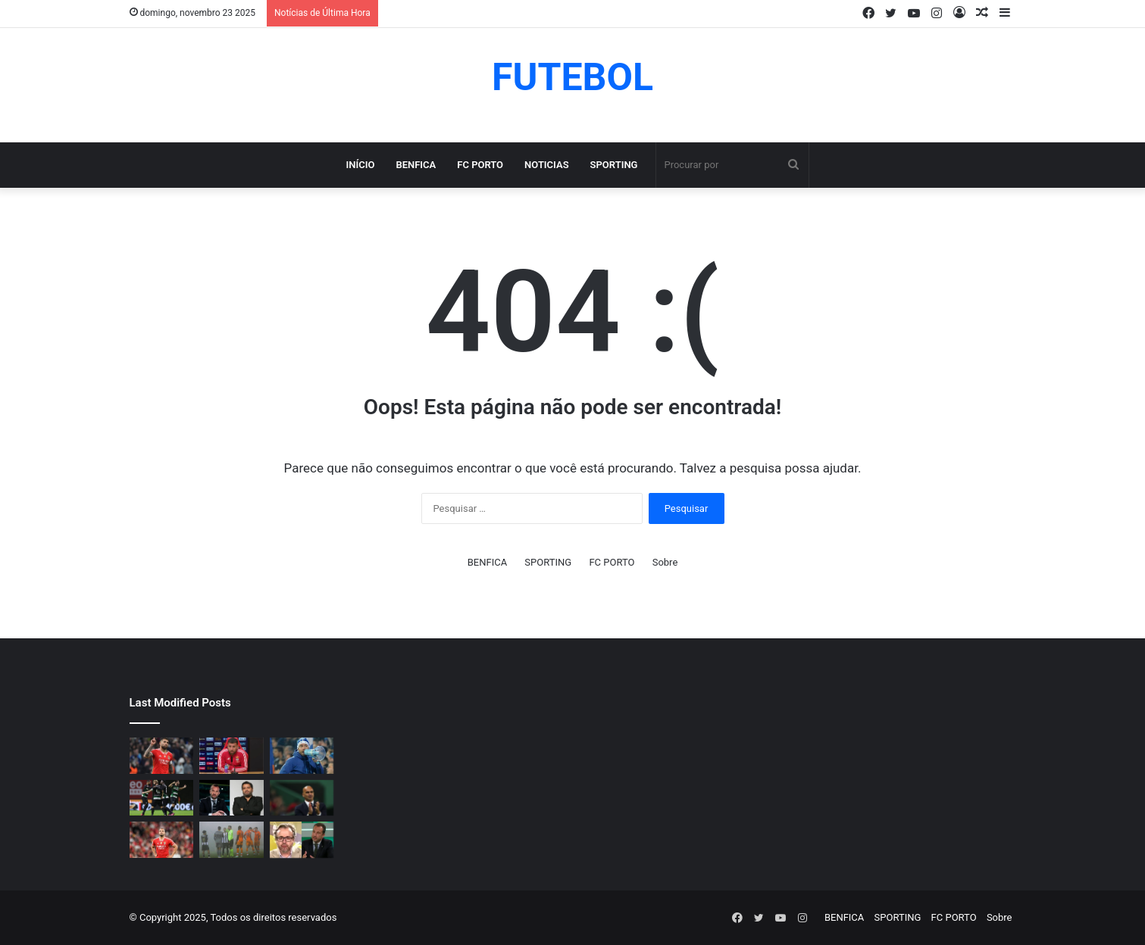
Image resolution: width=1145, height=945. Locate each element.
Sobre (665, 562)
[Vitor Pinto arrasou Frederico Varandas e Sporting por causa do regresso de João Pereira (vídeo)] (302, 840)
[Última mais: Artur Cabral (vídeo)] (162, 840)
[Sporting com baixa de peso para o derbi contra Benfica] (162, 798)
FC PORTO (480, 164)
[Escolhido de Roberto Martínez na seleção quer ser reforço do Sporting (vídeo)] (302, 798)
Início (360, 164)
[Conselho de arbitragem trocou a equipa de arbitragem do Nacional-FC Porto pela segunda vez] (231, 840)
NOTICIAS (546, 164)
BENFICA (416, 164)
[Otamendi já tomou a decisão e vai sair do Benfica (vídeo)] (162, 756)
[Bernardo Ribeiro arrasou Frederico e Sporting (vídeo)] (231, 798)
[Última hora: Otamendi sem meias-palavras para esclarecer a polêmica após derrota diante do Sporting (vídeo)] (231, 756)
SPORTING (614, 164)
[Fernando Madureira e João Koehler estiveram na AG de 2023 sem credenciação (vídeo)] (302, 756)
